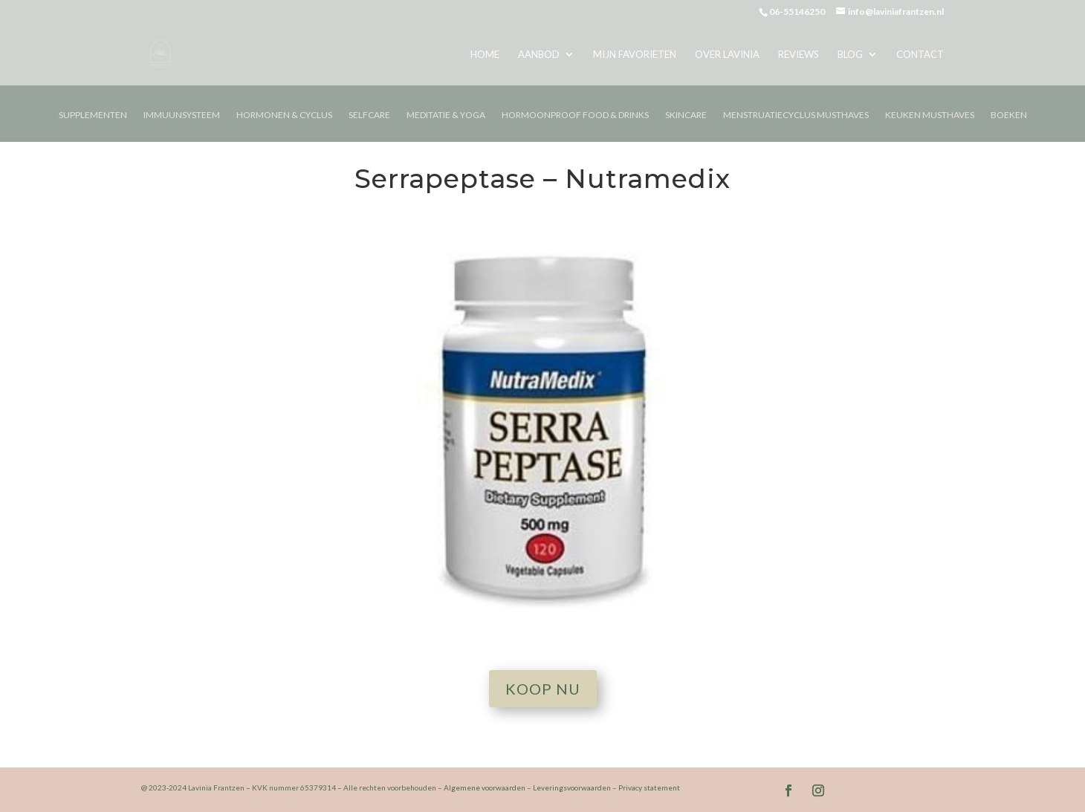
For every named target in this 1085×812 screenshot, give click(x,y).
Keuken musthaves (929, 115)
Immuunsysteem (181, 115)
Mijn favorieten (634, 54)
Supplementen (93, 115)
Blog (850, 54)
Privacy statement (649, 787)
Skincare (686, 115)
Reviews (798, 54)
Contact (920, 54)
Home (484, 54)
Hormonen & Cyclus (284, 115)
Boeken (1009, 115)
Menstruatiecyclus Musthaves (796, 115)
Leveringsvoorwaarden (572, 787)
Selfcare (369, 115)
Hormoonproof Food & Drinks (575, 115)
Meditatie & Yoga (446, 115)
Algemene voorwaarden (484, 787)
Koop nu (542, 689)
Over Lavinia (727, 54)
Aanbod (539, 54)
